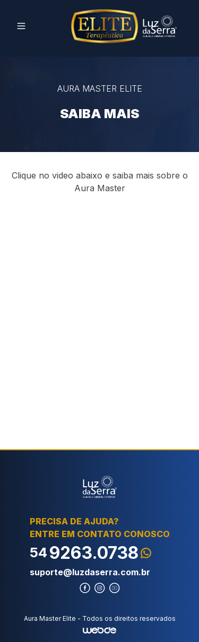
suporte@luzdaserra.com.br (90, 572)
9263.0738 (90, 552)
